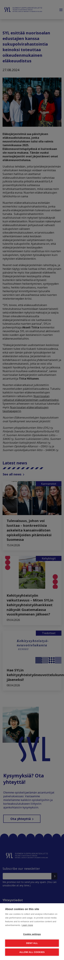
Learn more (27, 925)
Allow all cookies (32, 952)
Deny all (32, 943)
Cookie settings (32, 934)
